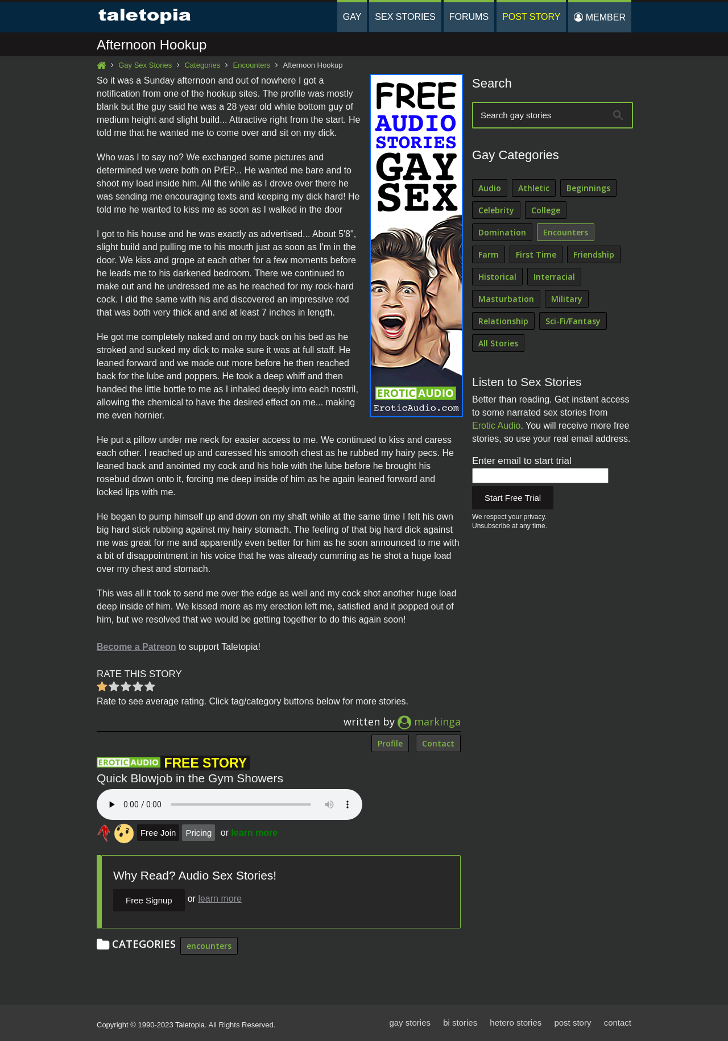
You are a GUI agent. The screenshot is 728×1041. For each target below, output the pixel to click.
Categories (202, 65)
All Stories (498, 343)
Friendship (593, 254)
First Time (536, 254)
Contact (438, 743)
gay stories (410, 1022)
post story (572, 1022)
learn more (254, 832)
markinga (429, 721)
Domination (502, 232)
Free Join (158, 832)
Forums (469, 17)
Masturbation (506, 298)
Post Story (531, 17)
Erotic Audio (496, 425)
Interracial (554, 276)
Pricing (198, 832)
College (545, 210)
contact (617, 1022)
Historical (497, 276)
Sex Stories (405, 17)
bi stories (460, 1022)
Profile (390, 743)
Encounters (252, 65)
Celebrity (496, 210)
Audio (489, 188)
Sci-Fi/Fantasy (573, 321)
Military (566, 298)
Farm (488, 254)
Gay (352, 17)
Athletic (533, 188)
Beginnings (588, 188)
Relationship (503, 321)
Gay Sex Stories (145, 65)
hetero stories (515, 1022)
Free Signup (149, 900)
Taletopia (190, 1025)
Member (600, 17)
